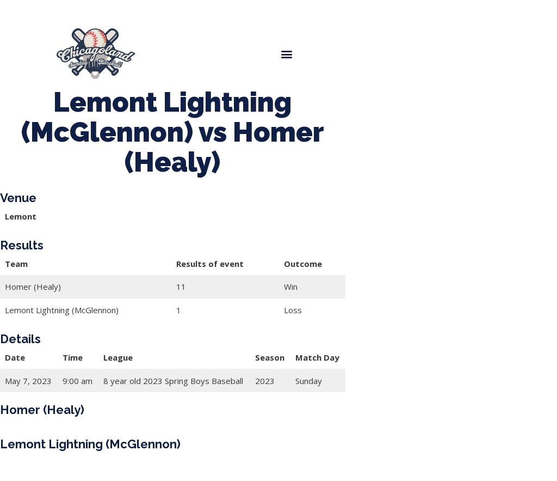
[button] (286, 54)
